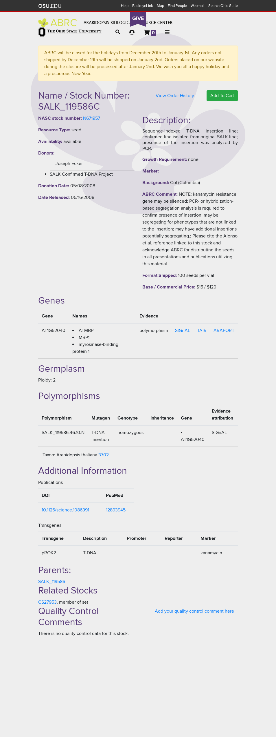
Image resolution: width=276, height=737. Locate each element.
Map (160, 5)
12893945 (116, 510)
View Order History (175, 96)
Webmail (198, 5)
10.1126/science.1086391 (65, 510)
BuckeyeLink (142, 5)
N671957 (91, 118)
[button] (118, 32)
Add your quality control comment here (194, 611)
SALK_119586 (51, 581)
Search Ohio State (223, 5)
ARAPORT (224, 330)
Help (124, 5)
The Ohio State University (49, 6)
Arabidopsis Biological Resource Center (105, 22)
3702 (103, 455)
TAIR (202, 330)
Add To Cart (222, 96)
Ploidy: (45, 380)
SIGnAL (182, 330)
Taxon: (49, 455)
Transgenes (49, 525)
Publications (50, 482)
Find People (177, 5)
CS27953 (47, 602)
